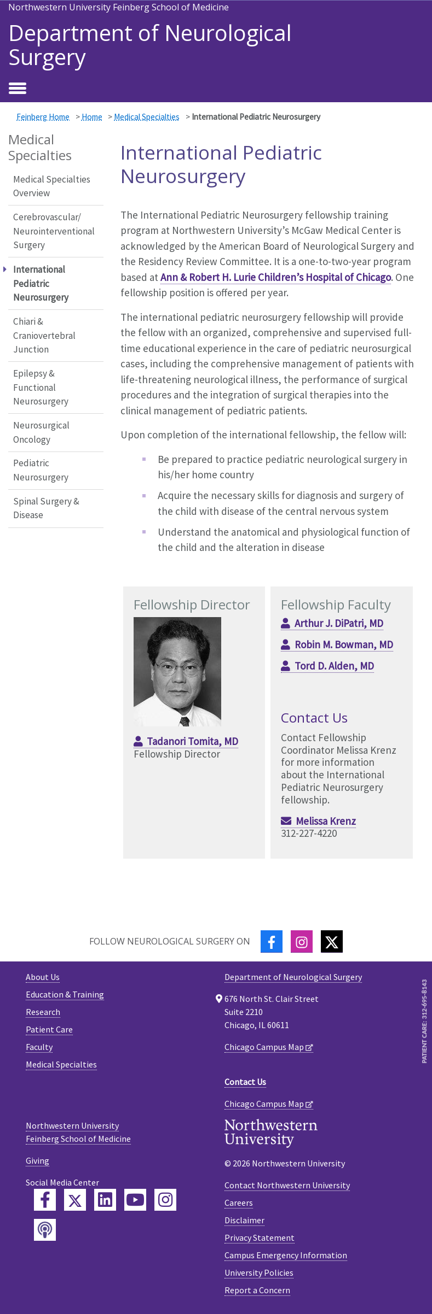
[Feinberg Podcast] (45, 1230)
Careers (238, 1202)
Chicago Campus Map (264, 1046)
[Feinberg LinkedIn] (105, 1200)
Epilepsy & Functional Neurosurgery (40, 387)
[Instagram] (302, 941)
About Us (43, 976)
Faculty (39, 1046)
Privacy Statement (259, 1237)
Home (92, 117)
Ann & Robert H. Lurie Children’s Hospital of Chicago (275, 277)
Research (43, 1011)
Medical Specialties (147, 117)
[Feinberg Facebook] (45, 1200)
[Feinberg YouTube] (135, 1200)
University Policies (258, 1272)
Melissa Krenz (326, 821)
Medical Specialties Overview (51, 186)
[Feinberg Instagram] (165, 1200)
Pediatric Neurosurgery (40, 470)
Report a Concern (257, 1289)
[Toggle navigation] (17, 89)
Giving (37, 1160)
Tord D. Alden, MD (334, 665)
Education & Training (65, 994)
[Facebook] (272, 941)
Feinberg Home (43, 117)
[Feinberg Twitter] (75, 1200)
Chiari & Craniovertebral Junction (44, 335)
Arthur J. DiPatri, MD (339, 623)
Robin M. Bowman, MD (344, 644)
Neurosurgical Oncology (41, 432)
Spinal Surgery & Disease (46, 508)
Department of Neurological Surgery (150, 45)
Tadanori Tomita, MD (192, 741)
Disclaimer (244, 1220)
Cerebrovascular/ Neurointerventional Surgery (54, 231)
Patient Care (49, 1029)
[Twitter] (332, 941)
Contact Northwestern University (287, 1185)
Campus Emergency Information (285, 1255)
